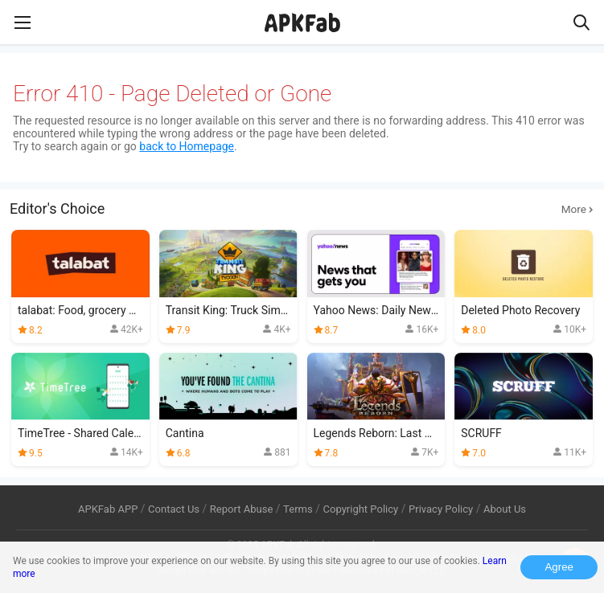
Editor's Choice (302, 209)
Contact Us (173, 509)
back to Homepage (186, 146)
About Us (504, 509)
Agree (558, 567)
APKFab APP (108, 509)
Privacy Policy (441, 509)
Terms (298, 509)
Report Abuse (241, 509)
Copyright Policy (360, 509)
